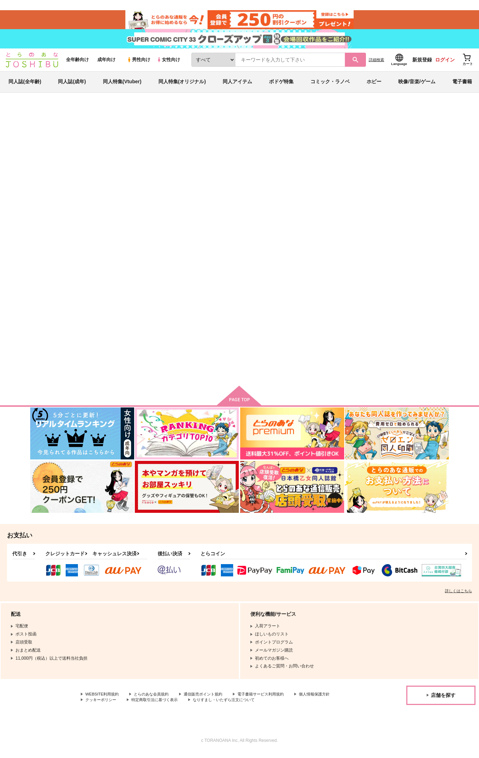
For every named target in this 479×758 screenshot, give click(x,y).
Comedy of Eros (333, 314)
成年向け (106, 63)
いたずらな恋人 (272, 149)
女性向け (168, 63)
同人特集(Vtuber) (122, 86)
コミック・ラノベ (330, 86)
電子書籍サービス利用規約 (272, 698)
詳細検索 (376, 63)
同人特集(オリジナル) (182, 86)
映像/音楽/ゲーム (416, 86)
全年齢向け (77, 63)
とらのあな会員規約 (155, 698)
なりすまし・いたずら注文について (282, 704)
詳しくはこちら (458, 595)
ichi (75, 149)
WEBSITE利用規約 (103, 698)
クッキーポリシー (151, 704)
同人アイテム (237, 86)
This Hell (234, 149)
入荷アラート (343, 135)
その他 (316, 149)
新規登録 (422, 63)
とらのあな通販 (43, 116)
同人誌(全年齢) (24, 86)
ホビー (374, 86)
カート (225, 366)
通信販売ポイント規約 (210, 698)
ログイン (445, 63)
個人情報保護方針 (102, 704)
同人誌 (71, 116)
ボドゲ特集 (281, 86)
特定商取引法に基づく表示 (208, 704)
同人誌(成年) (72, 86)
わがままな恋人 (264, 314)
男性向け (138, 63)
